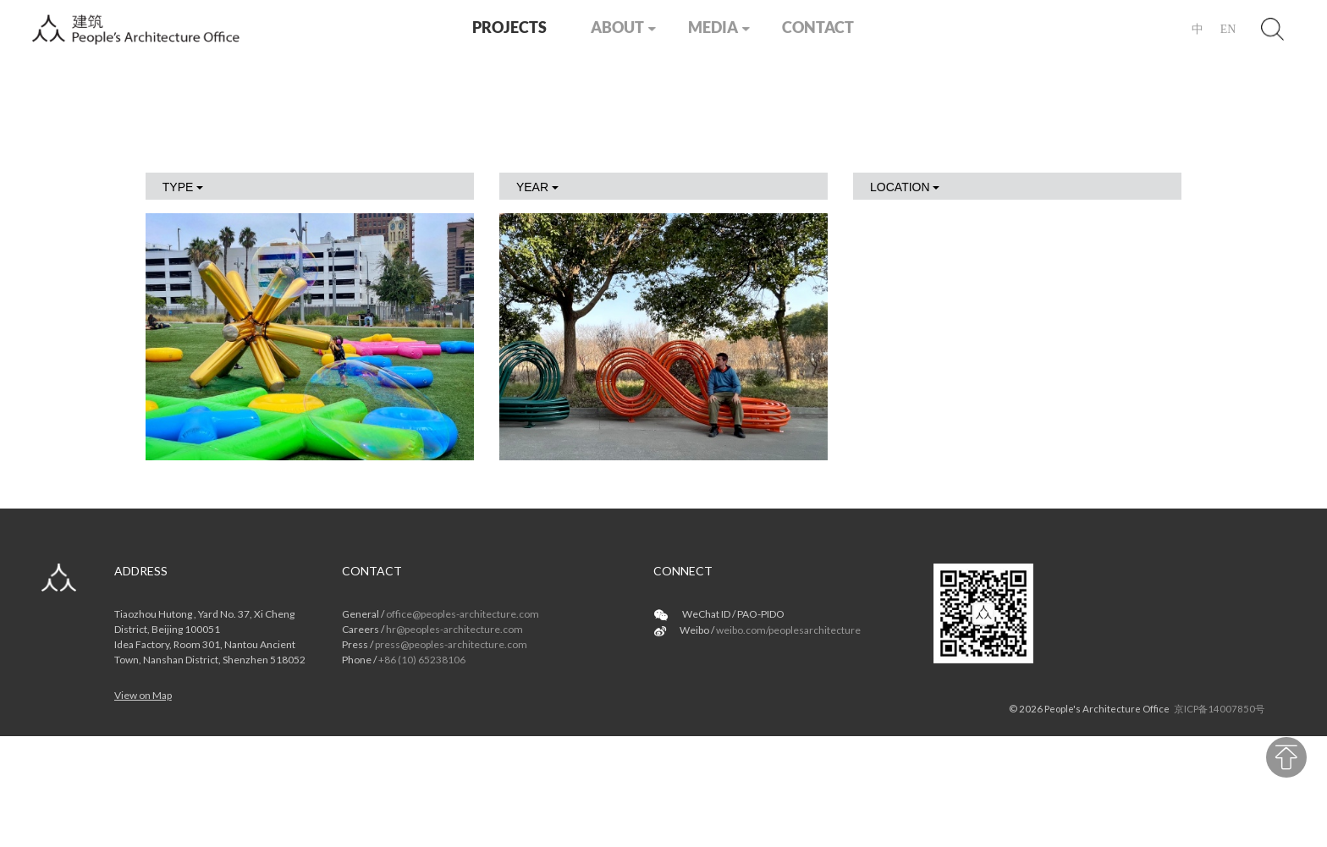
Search (1273, 29)
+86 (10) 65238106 (421, 659)
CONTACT (818, 27)
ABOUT (617, 27)
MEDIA (713, 27)
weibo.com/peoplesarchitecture (788, 630)
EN (1228, 29)
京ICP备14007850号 (1219, 708)
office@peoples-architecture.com (462, 614)
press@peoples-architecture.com (451, 644)
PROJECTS (509, 27)
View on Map (143, 695)
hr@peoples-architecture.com (454, 629)
